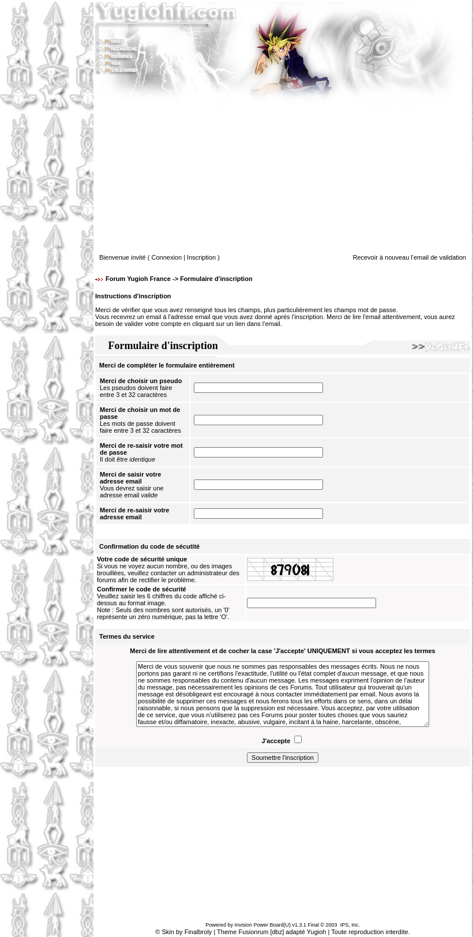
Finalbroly (198, 931)
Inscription (201, 257)
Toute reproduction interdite (369, 931)
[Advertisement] (47, 468)
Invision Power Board (258, 925)
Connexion (167, 257)
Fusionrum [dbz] (261, 931)
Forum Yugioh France (138, 278)
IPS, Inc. (350, 925)
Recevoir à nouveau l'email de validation (409, 257)
